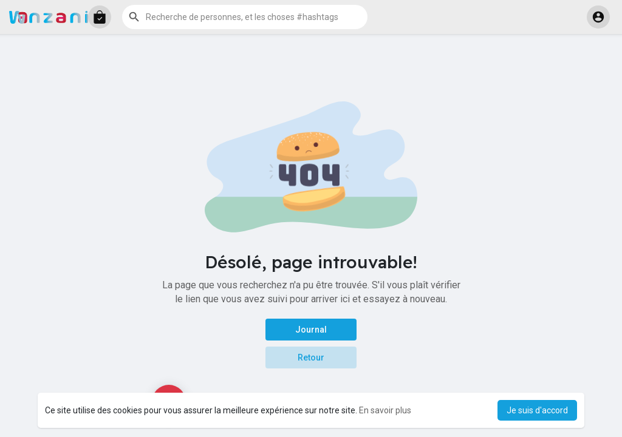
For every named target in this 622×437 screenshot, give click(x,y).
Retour (311, 357)
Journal (311, 329)
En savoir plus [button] (385, 410)
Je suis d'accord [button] (537, 410)
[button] (99, 17)
